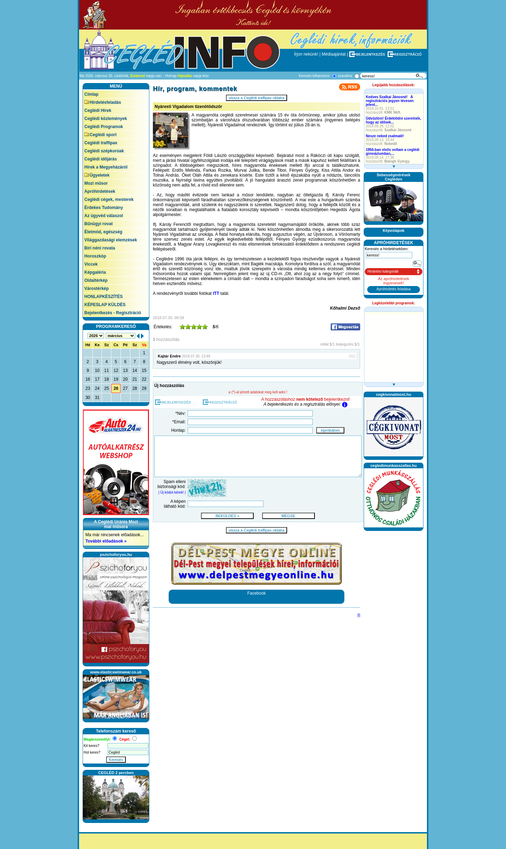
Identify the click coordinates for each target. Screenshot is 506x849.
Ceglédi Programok (103, 126)
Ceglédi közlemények (105, 118)
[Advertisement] (393, 639)
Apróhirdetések (99, 191)
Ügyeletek (97, 175)
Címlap (91, 94)
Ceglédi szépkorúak (104, 150)
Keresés (116, 760)
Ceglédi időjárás (100, 159)
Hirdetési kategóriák (383, 271)
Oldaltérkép (96, 280)
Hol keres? (92, 752)
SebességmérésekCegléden (393, 177)
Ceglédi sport (100, 134)
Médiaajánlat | (335, 54)
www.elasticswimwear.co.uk (116, 672)
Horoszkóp (95, 256)
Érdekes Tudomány (103, 207)
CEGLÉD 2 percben (116, 773)
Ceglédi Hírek (97, 110)
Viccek (91, 264)
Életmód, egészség (103, 231)
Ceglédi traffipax (100, 142)
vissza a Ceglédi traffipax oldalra (256, 98)
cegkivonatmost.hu (393, 394)
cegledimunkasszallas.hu (393, 465)
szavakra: (345, 76)
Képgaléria (95, 272)
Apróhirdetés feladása (393, 289)
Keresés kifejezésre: (314, 76)
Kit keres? (91, 746)
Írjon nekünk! (306, 54)
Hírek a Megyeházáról (106, 167)
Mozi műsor (96, 183)
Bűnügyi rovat (98, 223)
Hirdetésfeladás (102, 102)
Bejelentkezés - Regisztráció (112, 312)
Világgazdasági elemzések (110, 239)
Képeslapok (393, 230)
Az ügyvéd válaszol (103, 215)
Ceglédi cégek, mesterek (109, 199)
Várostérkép (96, 288)
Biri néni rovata (99, 248)
